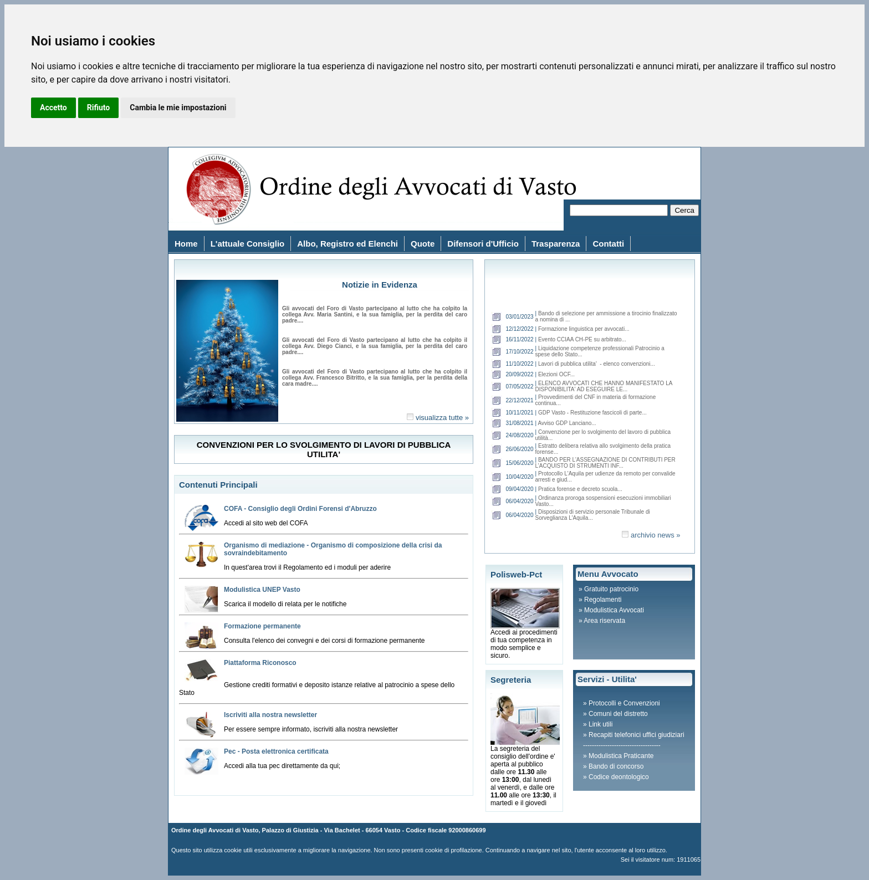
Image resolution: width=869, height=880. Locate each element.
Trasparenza (555, 243)
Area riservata (604, 621)
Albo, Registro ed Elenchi (347, 243)
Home (186, 243)
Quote (422, 243)
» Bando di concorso (613, 766)
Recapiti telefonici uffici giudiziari (636, 735)
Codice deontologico (619, 777)
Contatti (608, 243)
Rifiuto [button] (98, 107)
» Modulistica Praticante (618, 756)
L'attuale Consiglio (248, 243)
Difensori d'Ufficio (483, 243)
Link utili (600, 724)
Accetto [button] (53, 107)
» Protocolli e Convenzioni (621, 703)
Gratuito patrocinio (611, 589)
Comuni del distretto (618, 714)
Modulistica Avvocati (614, 610)
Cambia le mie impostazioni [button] (178, 107)
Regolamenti (602, 599)
